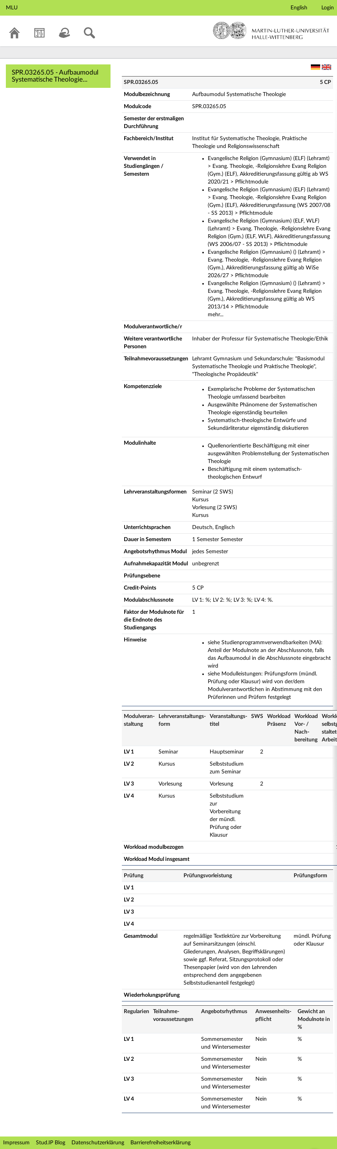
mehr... (215, 314)
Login (327, 8)
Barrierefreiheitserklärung (160, 1142)
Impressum (16, 1142)
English (299, 8)
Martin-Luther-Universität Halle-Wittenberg (271, 30)
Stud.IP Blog (50, 1142)
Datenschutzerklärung (97, 1142)
